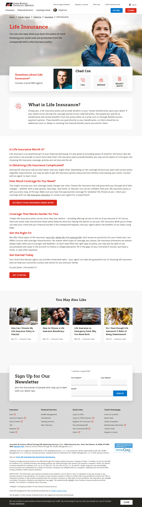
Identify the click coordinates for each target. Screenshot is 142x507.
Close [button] (126, 502)
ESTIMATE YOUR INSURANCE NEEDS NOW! (33, 202)
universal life (75, 237)
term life (50, 237)
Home (12, 17)
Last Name (106, 378)
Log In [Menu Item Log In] (133, 4)
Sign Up (120, 393)
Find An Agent (24, 17)
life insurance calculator (38, 195)
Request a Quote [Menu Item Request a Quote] (81, 4)
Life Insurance (62, 17)
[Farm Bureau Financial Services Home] (20, 4)
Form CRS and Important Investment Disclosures (35, 457)
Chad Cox (37, 17)
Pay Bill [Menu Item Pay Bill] (116, 10)
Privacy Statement (16, 503)
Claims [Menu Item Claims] (131, 10)
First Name (76, 378)
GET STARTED (19, 275)
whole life (60, 237)
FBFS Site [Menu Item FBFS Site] (96, 4)
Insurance (49, 17)
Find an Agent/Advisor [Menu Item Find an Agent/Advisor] (61, 4)
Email (74, 389)
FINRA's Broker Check (59, 491)
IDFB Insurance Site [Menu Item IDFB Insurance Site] (112, 4)
